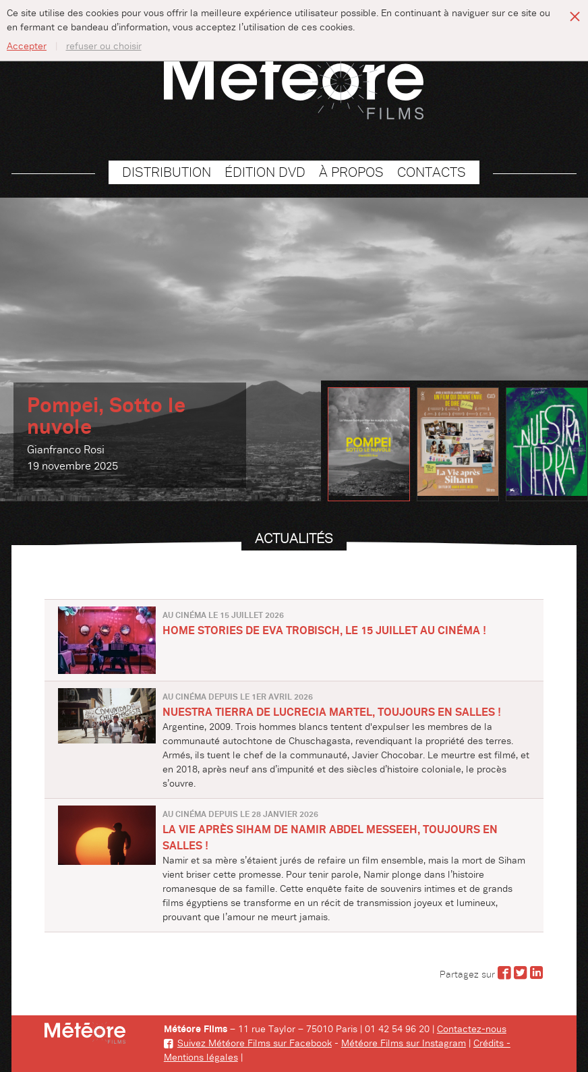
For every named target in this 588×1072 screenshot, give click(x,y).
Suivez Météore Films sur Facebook (248, 1044)
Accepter (27, 46)
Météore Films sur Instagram (403, 1044)
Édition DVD (265, 172)
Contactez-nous (471, 1029)
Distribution (166, 172)
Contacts (431, 172)
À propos (351, 172)
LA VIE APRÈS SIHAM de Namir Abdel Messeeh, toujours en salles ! (330, 837)
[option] (294, 349)
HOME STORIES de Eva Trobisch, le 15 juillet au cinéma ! (324, 630)
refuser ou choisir (104, 46)
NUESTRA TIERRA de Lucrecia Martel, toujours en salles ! (332, 712)
